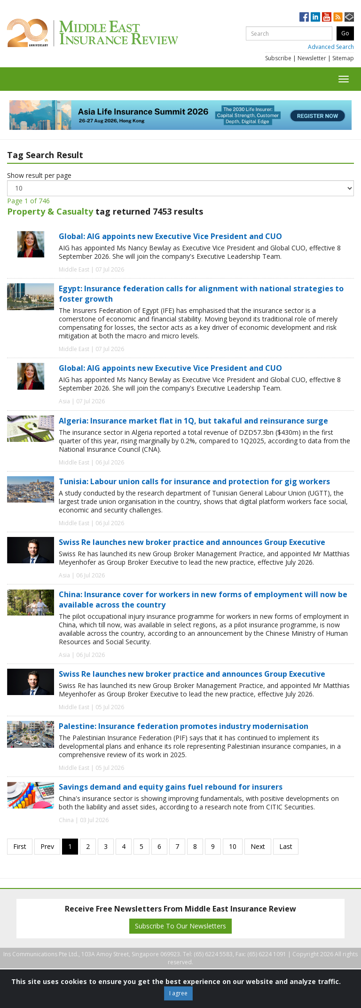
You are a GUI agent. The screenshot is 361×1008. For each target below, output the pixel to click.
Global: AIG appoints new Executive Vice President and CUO (170, 236)
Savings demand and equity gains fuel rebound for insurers (171, 787)
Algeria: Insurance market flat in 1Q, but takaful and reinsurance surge (193, 421)
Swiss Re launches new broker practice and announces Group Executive (192, 542)
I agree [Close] (178, 993)
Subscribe (278, 58)
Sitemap (343, 58)
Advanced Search (331, 47)
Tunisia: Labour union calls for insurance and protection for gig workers (194, 481)
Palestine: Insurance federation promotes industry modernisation (183, 726)
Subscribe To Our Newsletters (180, 925)
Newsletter (312, 58)
